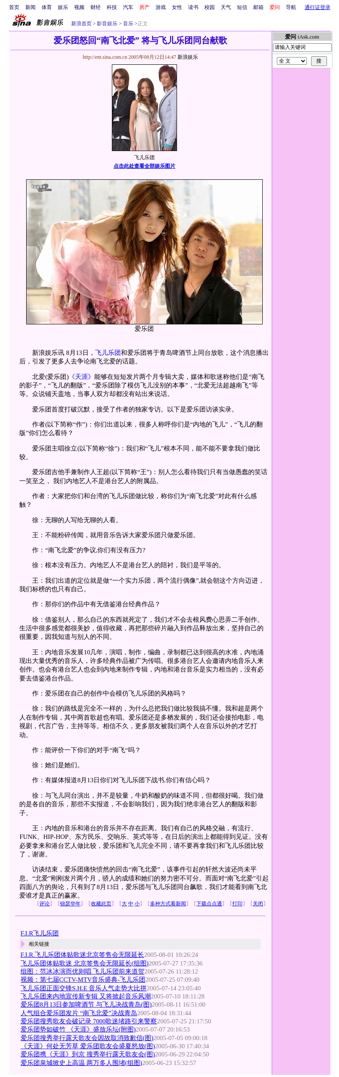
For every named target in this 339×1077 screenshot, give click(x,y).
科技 (112, 7)
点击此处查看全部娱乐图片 (144, 166)
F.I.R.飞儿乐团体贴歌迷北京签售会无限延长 (82, 954)
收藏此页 (101, 904)
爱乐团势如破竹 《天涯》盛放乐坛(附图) (78, 1029)
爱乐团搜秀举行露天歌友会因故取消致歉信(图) (87, 1038)
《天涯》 (81, 376)
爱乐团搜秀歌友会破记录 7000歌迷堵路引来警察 (89, 1021)
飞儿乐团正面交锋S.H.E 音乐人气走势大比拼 (84, 988)
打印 (237, 904)
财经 (95, 7)
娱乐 (63, 7)
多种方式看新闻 (168, 904)
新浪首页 (81, 24)
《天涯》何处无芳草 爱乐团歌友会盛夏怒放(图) (88, 1046)
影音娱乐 (107, 24)
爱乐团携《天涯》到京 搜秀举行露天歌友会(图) (88, 1054)
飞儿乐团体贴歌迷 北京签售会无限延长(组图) (85, 963)
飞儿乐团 (108, 352)
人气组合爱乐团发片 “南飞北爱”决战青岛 (79, 1013)
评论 (44, 904)
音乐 (127, 24)
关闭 (258, 904)
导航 (291, 7)
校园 (209, 7)
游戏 (161, 7)
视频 (79, 7)
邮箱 (258, 7)
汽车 (128, 7)
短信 (242, 7)
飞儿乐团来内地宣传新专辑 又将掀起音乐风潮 (86, 996)
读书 (193, 7)
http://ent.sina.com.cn (106, 57)
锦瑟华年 (70, 904)
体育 (47, 7)
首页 (14, 7)
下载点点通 (209, 904)
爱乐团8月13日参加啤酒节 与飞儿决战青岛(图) (86, 1004)
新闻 (30, 7)
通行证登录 (317, 7)
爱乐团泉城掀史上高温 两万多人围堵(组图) (81, 1062)
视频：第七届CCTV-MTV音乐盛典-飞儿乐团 (83, 979)
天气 (226, 7)
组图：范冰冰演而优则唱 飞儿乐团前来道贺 (82, 971)
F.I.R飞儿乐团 (40, 933)
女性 (177, 7)
